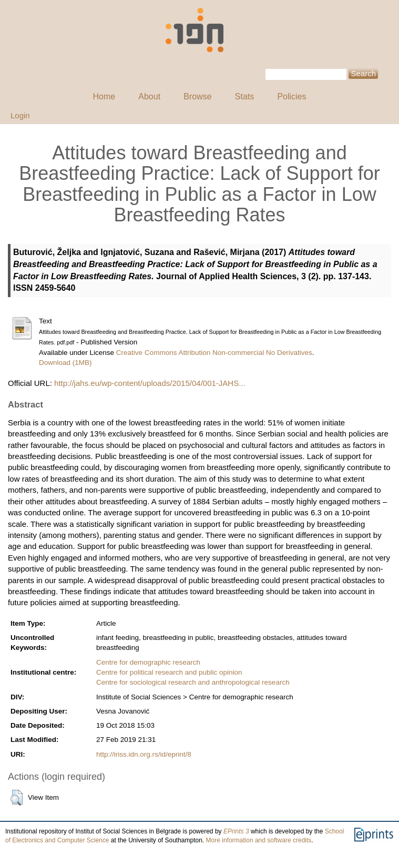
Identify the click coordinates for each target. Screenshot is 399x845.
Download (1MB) (65, 362)
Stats (244, 96)
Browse (197, 96)
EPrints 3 (236, 831)
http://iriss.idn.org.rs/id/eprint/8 (143, 754)
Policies (291, 96)
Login (20, 115)
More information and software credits (259, 840)
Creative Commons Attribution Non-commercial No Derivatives (214, 353)
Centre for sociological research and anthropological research (193, 682)
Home (104, 96)
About (149, 96)
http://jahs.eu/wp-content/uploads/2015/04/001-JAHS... (149, 383)
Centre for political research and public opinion (169, 672)
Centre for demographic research (148, 662)
